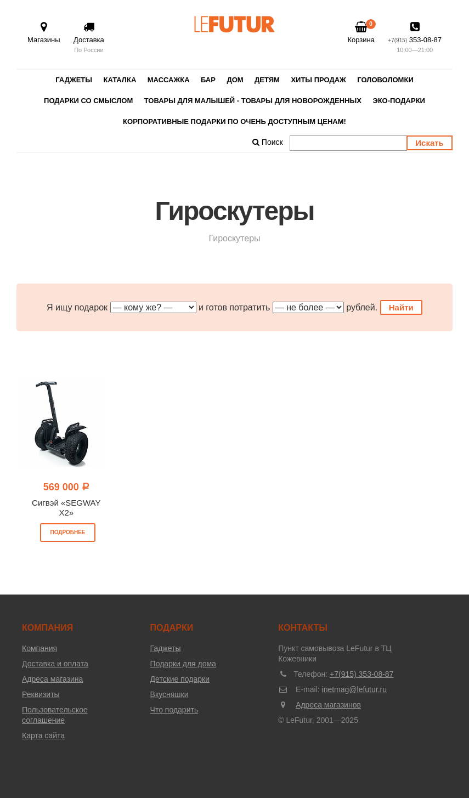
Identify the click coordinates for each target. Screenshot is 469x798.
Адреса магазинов (328, 704)
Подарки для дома (183, 663)
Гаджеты (73, 80)
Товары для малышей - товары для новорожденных (252, 101)
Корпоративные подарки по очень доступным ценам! (234, 121)
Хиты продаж (318, 80)
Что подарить (174, 709)
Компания (39, 648)
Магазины (43, 32)
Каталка (120, 80)
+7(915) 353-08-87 (361, 674)
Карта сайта (43, 735)
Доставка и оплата (55, 663)
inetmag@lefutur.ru (354, 689)
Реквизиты (41, 694)
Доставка (89, 38)
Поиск (267, 142)
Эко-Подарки (398, 101)
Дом (235, 80)
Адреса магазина (52, 679)
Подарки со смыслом (88, 101)
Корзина (361, 32)
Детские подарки (180, 679)
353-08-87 (415, 38)
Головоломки (385, 80)
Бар (208, 80)
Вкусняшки (169, 694)
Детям (267, 80)
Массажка (169, 80)
